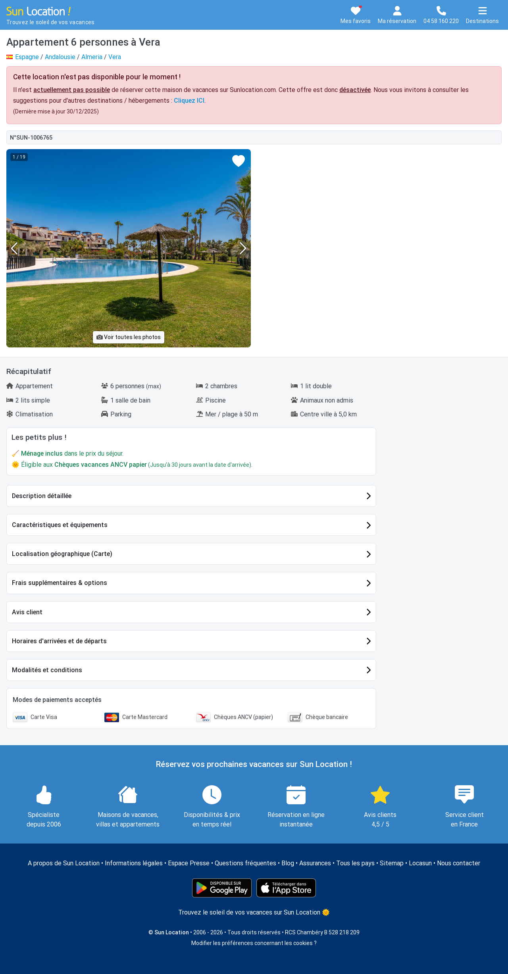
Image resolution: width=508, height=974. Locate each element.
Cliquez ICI (189, 100)
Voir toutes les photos (128, 337)
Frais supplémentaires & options (59, 583)
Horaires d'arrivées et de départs (59, 641)
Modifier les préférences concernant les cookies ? (254, 943)
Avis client (27, 612)
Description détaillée (41, 496)
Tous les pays (355, 863)
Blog (287, 863)
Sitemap (392, 863)
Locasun (420, 863)
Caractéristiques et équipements (60, 525)
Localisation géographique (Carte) (62, 554)
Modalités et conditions (47, 670)
